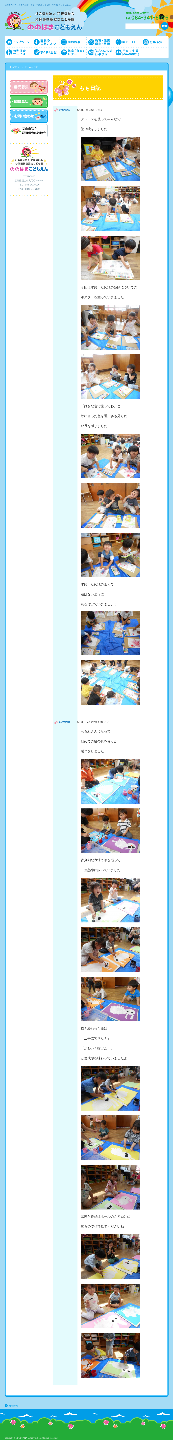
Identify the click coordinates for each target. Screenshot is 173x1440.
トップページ (17, 67)
